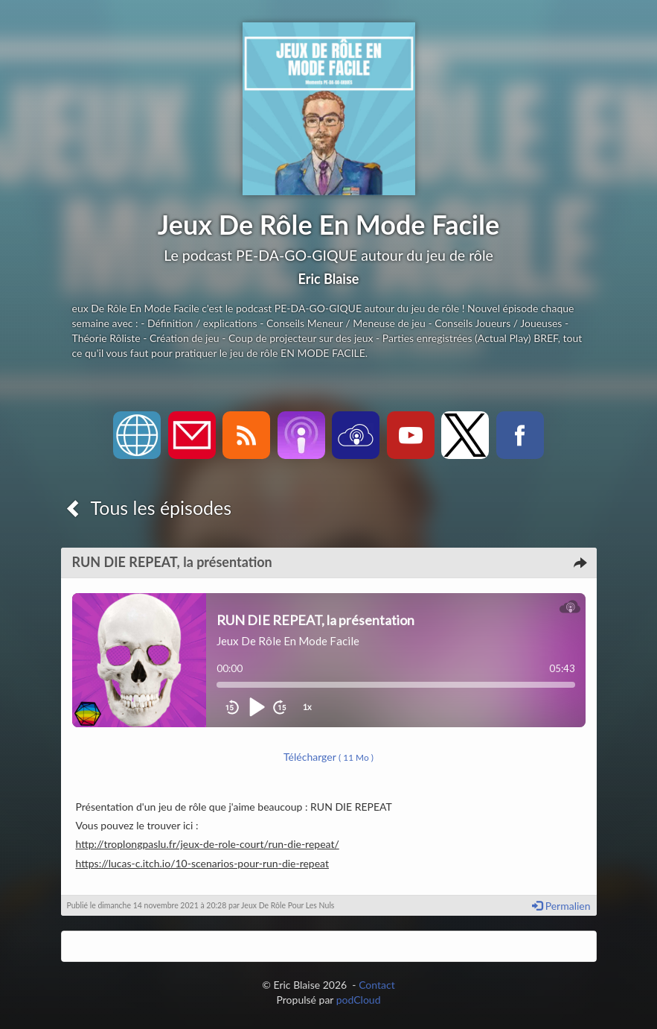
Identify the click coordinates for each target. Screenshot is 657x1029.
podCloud (358, 999)
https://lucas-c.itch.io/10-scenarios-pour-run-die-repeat (203, 863)
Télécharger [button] (328, 756)
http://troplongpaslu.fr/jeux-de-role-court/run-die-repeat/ (207, 844)
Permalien (561, 905)
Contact (377, 984)
